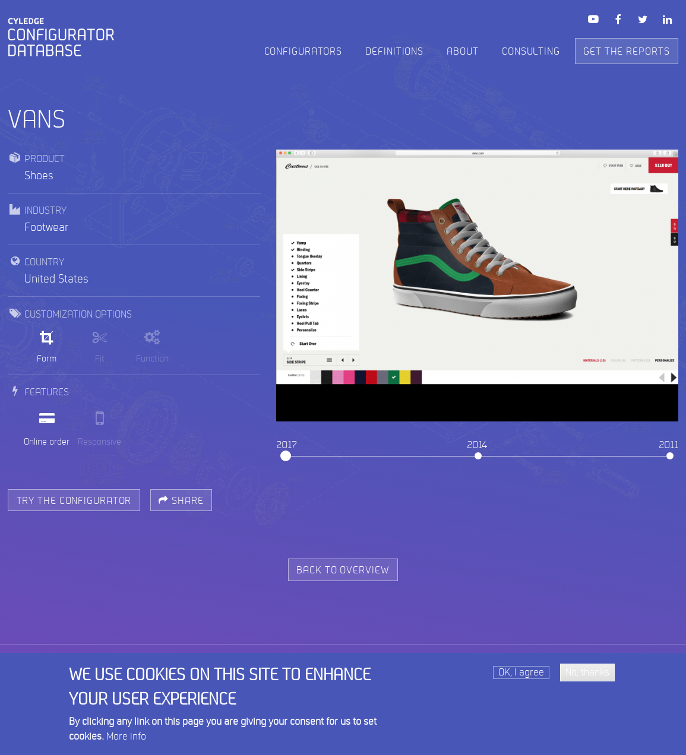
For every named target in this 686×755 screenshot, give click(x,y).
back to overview (342, 570)
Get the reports (626, 52)
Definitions (394, 52)
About (462, 52)
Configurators (303, 52)
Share (181, 501)
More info (126, 740)
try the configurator (74, 501)
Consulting (531, 52)
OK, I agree (521, 676)
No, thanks (587, 676)
